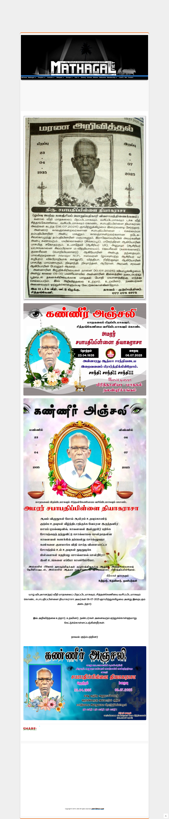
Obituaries (102, 77)
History (83, 77)
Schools (50, 77)
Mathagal (32, 77)
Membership (112, 77)
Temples (41, 77)
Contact (130, 77)
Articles (89, 77)
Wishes (95, 77)
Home (24, 77)
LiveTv (121, 77)
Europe (69, 77)
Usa (77, 77)
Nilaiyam (60, 77)
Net (126, 77)
